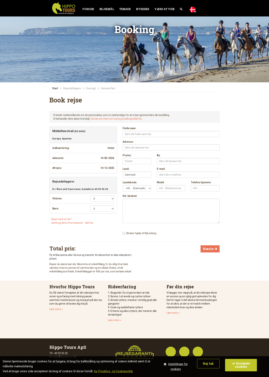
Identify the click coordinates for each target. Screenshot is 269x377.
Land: (126, 168)
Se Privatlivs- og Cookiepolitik (113, 371)
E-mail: (161, 168)
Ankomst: (58, 158)
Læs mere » (56, 309)
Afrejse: (57, 167)
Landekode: (130, 182)
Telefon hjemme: (201, 182)
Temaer (125, 9)
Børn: (55, 208)
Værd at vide (164, 9)
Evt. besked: (130, 195)
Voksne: (57, 198)
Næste (210, 249)
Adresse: (128, 141)
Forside (88, 9)
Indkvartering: (61, 148)
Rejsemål (106, 9)
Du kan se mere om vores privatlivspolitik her (116, 118)
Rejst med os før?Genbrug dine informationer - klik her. (72, 221)
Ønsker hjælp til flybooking (141, 233)
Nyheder (142, 9)
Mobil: (161, 182)
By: (158, 155)
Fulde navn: (129, 128)
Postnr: (127, 155)
